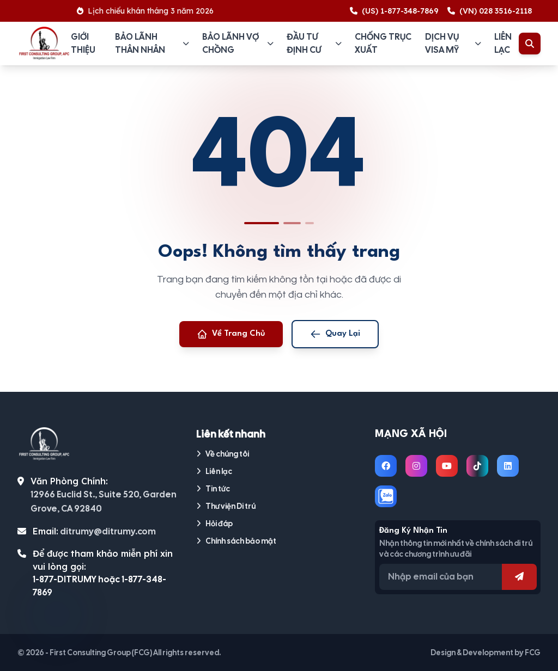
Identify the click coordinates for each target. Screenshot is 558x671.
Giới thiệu (83, 43)
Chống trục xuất (383, 43)
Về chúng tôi (222, 454)
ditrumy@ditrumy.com (108, 531)
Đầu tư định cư (314, 43)
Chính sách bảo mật (236, 541)
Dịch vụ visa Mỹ (453, 43)
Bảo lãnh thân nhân (152, 43)
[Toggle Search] (530, 43)
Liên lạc (503, 43)
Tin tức (213, 489)
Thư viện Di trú (226, 506)
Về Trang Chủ (231, 334)
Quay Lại (335, 334)
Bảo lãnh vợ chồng (238, 43)
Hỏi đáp (214, 523)
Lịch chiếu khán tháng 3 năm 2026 (152, 11)
